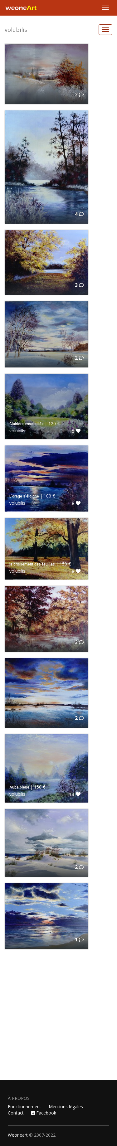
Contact (16, 1113)
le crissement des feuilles (32, 564)
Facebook (43, 1113)
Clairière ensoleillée (26, 424)
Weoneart (18, 1135)
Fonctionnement (24, 1107)
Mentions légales (66, 1107)
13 (74, 794)
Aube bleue (19, 787)
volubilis (16, 29)
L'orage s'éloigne (24, 496)
